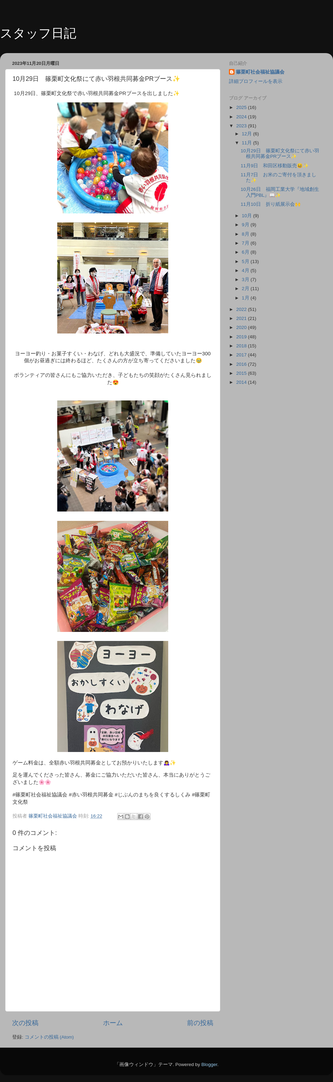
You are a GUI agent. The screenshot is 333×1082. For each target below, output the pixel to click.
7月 (246, 243)
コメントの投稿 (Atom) (49, 1037)
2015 (242, 373)
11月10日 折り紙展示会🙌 (271, 204)
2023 (242, 125)
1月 (246, 298)
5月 (246, 261)
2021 (242, 318)
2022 (242, 309)
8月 (246, 234)
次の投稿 (25, 1022)
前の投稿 (200, 1022)
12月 (247, 133)
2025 (242, 107)
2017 (242, 354)
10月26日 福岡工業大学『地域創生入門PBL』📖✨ (280, 192)
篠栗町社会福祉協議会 (260, 72)
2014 (242, 382)
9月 (246, 224)
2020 (242, 327)
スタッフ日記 (38, 33)
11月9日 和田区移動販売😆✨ (275, 165)
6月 (246, 252)
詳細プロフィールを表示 (255, 81)
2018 (242, 345)
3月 (246, 279)
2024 (242, 116)
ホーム (113, 1022)
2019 (242, 336)
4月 (246, 270)
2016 (242, 364)
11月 (247, 142)
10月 (247, 215)
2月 (246, 288)
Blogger (209, 1064)
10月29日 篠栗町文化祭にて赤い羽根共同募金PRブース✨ (280, 153)
